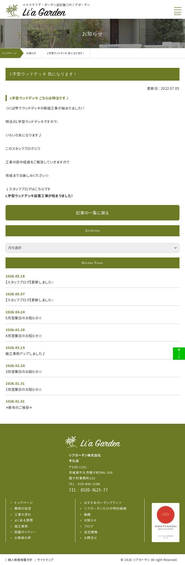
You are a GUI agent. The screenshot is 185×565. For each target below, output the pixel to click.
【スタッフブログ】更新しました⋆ (30, 282)
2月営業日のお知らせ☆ (24, 389)
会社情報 (91, 532)
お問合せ (90, 537)
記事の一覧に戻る (92, 213)
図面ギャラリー (25, 532)
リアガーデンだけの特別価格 (105, 508)
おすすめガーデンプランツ (103, 502)
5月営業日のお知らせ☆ (24, 317)
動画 (87, 514)
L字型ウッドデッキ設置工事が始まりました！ (39, 195)
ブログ (88, 526)
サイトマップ (45, 560)
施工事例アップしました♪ (26, 353)
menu (177, 14)
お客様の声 (22, 537)
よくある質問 (23, 520)
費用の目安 (22, 508)
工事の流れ (22, 514)
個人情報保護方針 (20, 560)
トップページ (23, 502)
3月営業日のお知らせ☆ (24, 371)
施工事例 (21, 526)
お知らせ (90, 520)
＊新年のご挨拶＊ (19, 407)
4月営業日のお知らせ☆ (24, 335)
